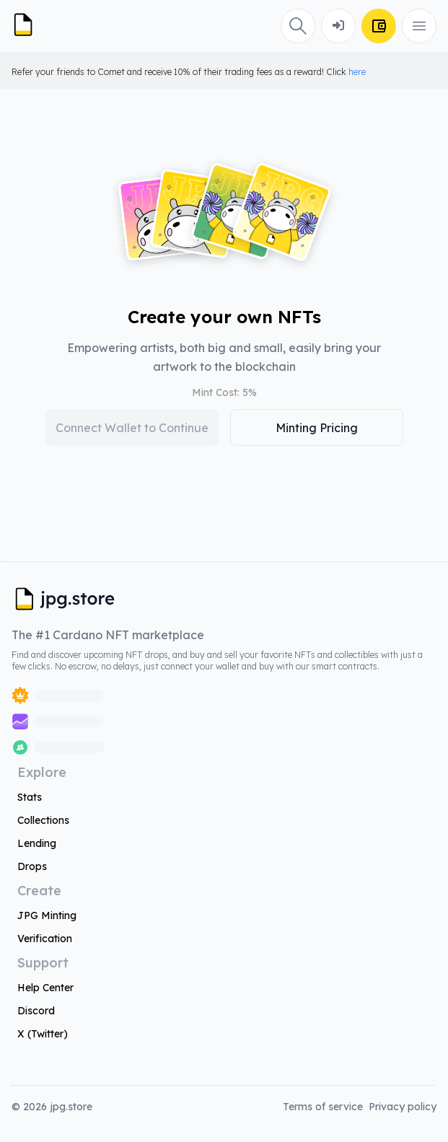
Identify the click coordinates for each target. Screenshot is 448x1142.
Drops (32, 866)
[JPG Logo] (29, 26)
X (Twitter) (42, 1033)
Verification (44, 938)
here (357, 71)
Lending (36, 843)
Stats (29, 797)
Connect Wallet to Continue (132, 428)
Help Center (45, 987)
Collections (43, 820)
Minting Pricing (317, 428)
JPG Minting (46, 915)
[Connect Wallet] (338, 26)
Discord (36, 1010)
